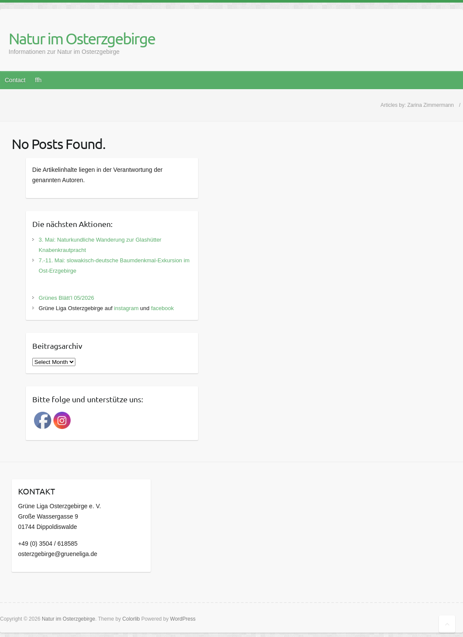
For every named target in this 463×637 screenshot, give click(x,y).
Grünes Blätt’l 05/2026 (66, 298)
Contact (15, 80)
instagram (126, 308)
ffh (38, 80)
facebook (162, 308)
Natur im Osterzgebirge (82, 38)
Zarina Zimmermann (430, 105)
